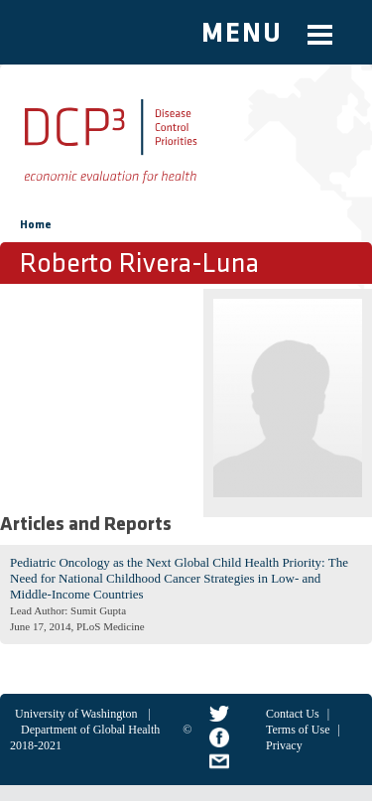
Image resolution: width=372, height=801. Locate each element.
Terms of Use (297, 729)
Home (36, 225)
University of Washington (76, 714)
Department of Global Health (90, 729)
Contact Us (292, 714)
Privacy (284, 745)
